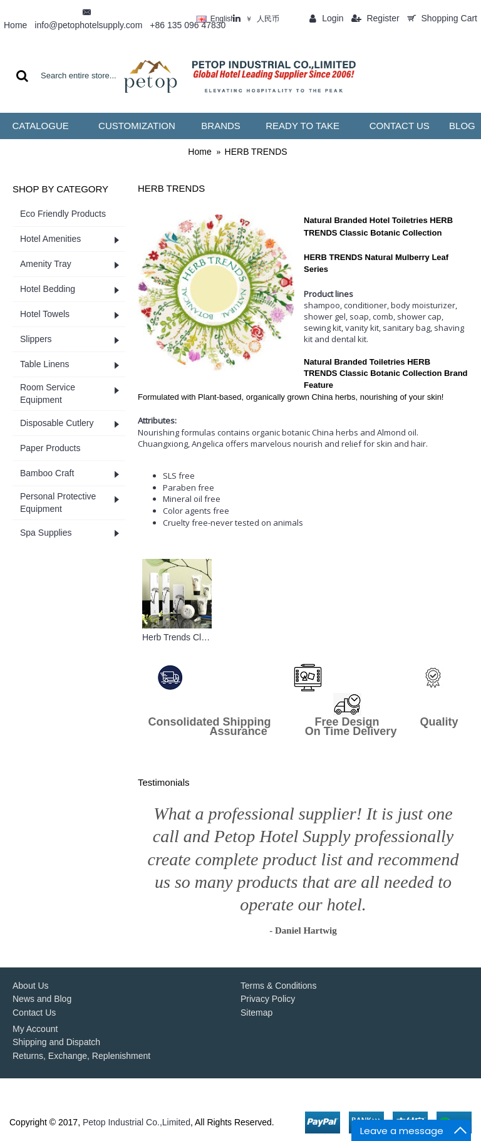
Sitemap (256, 1013)
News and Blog (42, 999)
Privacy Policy (267, 999)
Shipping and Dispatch (56, 1042)
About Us (31, 986)
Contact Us (34, 1013)
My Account (35, 1029)
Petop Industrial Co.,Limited (136, 1122)
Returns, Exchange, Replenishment (81, 1056)
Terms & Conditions (278, 986)
